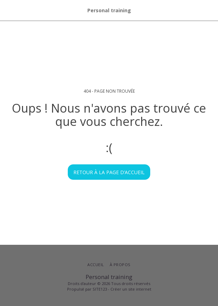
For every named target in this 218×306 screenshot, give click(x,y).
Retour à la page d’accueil (109, 172)
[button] (8, 10)
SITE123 (100, 289)
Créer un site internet (130, 289)
